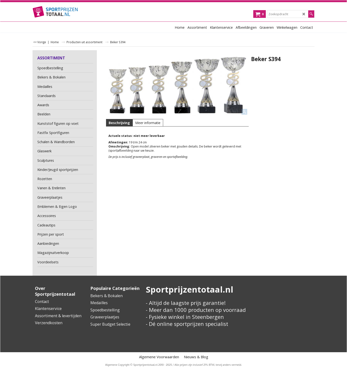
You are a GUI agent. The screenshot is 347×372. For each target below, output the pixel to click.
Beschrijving (119, 122)
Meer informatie (147, 122)
